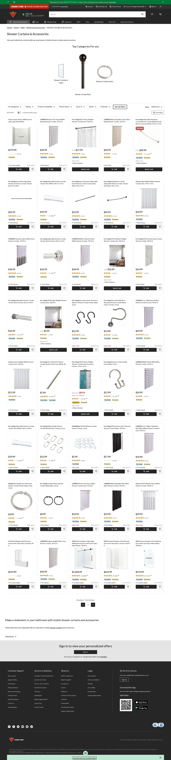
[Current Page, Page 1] (83, 605)
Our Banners (65, 684)
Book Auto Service (127, 22)
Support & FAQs (12, 680)
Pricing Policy (92, 691)
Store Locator (12, 676)
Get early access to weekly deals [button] (84, 758)
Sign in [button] (152, 6)
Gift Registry (38, 695)
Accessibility (91, 687)
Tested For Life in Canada (68, 695)
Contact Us (11, 703)
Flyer (35, 22)
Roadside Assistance (40, 687)
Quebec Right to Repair (94, 695)
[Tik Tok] (31, 726)
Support (89, 6)
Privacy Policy (92, 676)
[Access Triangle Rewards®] (136, 6)
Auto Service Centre (40, 680)
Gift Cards (37, 691)
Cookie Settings (12, 707)
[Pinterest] (27, 726)
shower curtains (56, 628)
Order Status (115, 6)
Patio (78, 22)
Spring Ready (98, 22)
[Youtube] (22, 726)
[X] (13, 726)
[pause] (14, 2)
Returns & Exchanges (14, 691)
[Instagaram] (18, 726)
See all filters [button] (120, 107)
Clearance (67, 22)
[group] (21, 157)
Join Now (103, 657)
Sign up (124, 680)
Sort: (147, 107)
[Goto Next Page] (93, 605)
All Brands (64, 691)
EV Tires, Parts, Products (41, 684)
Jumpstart (64, 699)
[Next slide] (163, 2)
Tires (87, 22)
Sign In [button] (85, 652)
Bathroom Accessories (36, 28)
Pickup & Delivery (13, 687)
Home (9, 28)
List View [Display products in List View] (158, 112)
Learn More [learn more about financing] (64, 6)
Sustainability (65, 703)
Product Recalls (12, 695)
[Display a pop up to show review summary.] (151, 154)
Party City (112, 22)
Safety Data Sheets (13, 699)
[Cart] (160, 14)
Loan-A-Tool (37, 703)
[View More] (11, 636)
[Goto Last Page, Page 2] (88, 605)
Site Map (90, 684)
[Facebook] (9, 726)
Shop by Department (18, 22)
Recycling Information (67, 707)
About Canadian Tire (67, 676)
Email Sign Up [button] (101, 6)
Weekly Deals (50, 22)
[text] (21, 154)
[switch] (27, 113)
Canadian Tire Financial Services (43, 676)
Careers (63, 687)
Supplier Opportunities (67, 711)
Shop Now (112, 2)
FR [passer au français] (160, 6)
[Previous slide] (8, 2)
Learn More (124, 695)
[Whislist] (152, 14)
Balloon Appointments (41, 699)
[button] (142, 14)
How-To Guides (39, 707)
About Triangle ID (66, 680)
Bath (23, 28)
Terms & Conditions (93, 680)
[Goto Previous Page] (78, 605)
